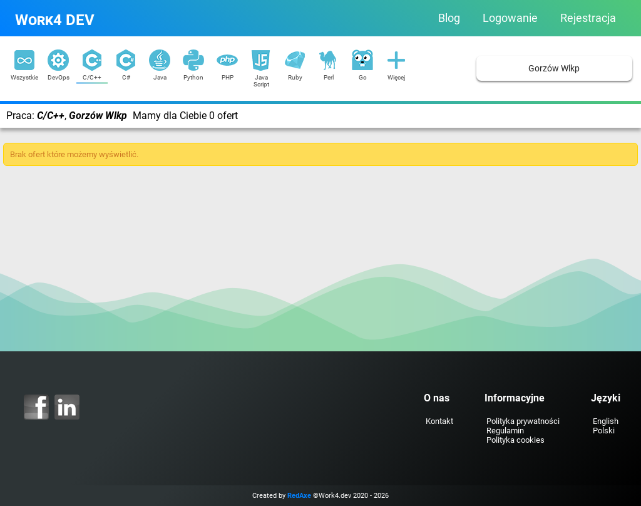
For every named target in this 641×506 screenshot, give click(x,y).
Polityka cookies (515, 440)
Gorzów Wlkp (554, 68)
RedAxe (299, 496)
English (605, 421)
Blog (449, 18)
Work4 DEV (55, 20)
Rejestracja (588, 18)
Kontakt (439, 421)
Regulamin (505, 430)
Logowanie (510, 18)
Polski (604, 430)
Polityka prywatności (523, 421)
